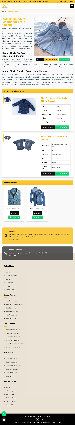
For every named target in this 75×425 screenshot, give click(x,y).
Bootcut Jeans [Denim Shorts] (10, 394)
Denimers (33, 416)
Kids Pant (9, 376)
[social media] (32, 419)
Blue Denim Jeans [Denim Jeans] (12, 308)
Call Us (40, 59)
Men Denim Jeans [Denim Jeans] (11, 301)
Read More (14, 213)
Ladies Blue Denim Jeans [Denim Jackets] (14, 337)
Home (4, 11)
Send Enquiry (48, 127)
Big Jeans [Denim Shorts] (9, 387)
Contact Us (13, 256)
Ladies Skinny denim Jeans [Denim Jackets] (14, 344)
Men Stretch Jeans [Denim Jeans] (12, 311)
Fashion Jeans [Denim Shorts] (10, 401)
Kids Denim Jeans (11, 358)
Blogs (8, 279)
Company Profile (11, 275)
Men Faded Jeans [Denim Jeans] (11, 315)
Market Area (10, 289)
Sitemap (8, 286)
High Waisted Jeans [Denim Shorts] (12, 405)
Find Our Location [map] (15, 238)
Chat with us (64, 59)
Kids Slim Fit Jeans (12, 372)
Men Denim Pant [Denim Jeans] (11, 318)
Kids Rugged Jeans (12, 369)
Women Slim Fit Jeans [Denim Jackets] (13, 347)
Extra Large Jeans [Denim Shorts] (11, 391)
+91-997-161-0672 (66, 1)
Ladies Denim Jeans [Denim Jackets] (12, 333)
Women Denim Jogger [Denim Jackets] (13, 340)
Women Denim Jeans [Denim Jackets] (13, 330)
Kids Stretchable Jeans (13, 365)
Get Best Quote (51, 59)
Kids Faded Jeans (11, 362)
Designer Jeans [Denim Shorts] (11, 398)
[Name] (72, 6)
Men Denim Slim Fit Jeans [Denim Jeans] (14, 304)
